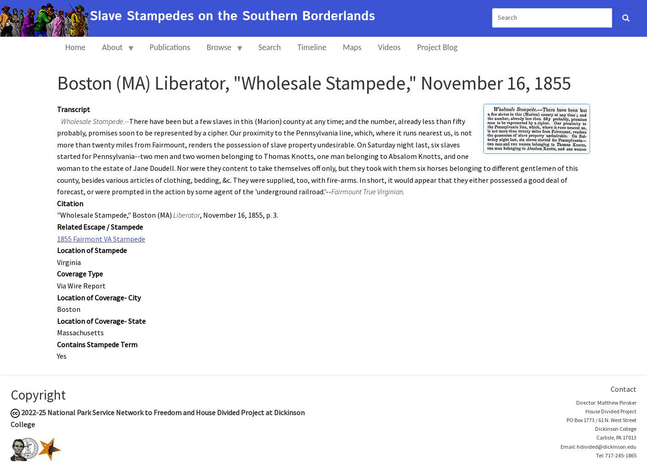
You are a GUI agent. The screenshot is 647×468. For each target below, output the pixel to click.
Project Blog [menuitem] (437, 47)
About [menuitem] (114, 51)
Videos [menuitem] (389, 47)
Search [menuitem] (269, 47)
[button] (536, 127)
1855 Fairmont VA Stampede (101, 238)
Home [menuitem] (75, 47)
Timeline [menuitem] (311, 47)
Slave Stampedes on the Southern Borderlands (232, 16)
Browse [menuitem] (221, 51)
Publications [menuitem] (169, 47)
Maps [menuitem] (352, 47)
